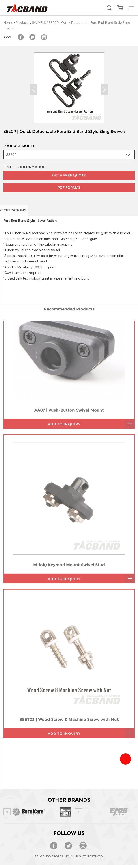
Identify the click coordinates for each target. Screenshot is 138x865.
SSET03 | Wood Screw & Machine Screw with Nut (69, 629)
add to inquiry (64, 334)
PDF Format (69, 175)
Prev (33, 89)
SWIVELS (39, 23)
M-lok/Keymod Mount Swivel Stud (69, 474)
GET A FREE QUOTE (69, 162)
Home (8, 23)
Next (104, 89)
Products (22, 23)
